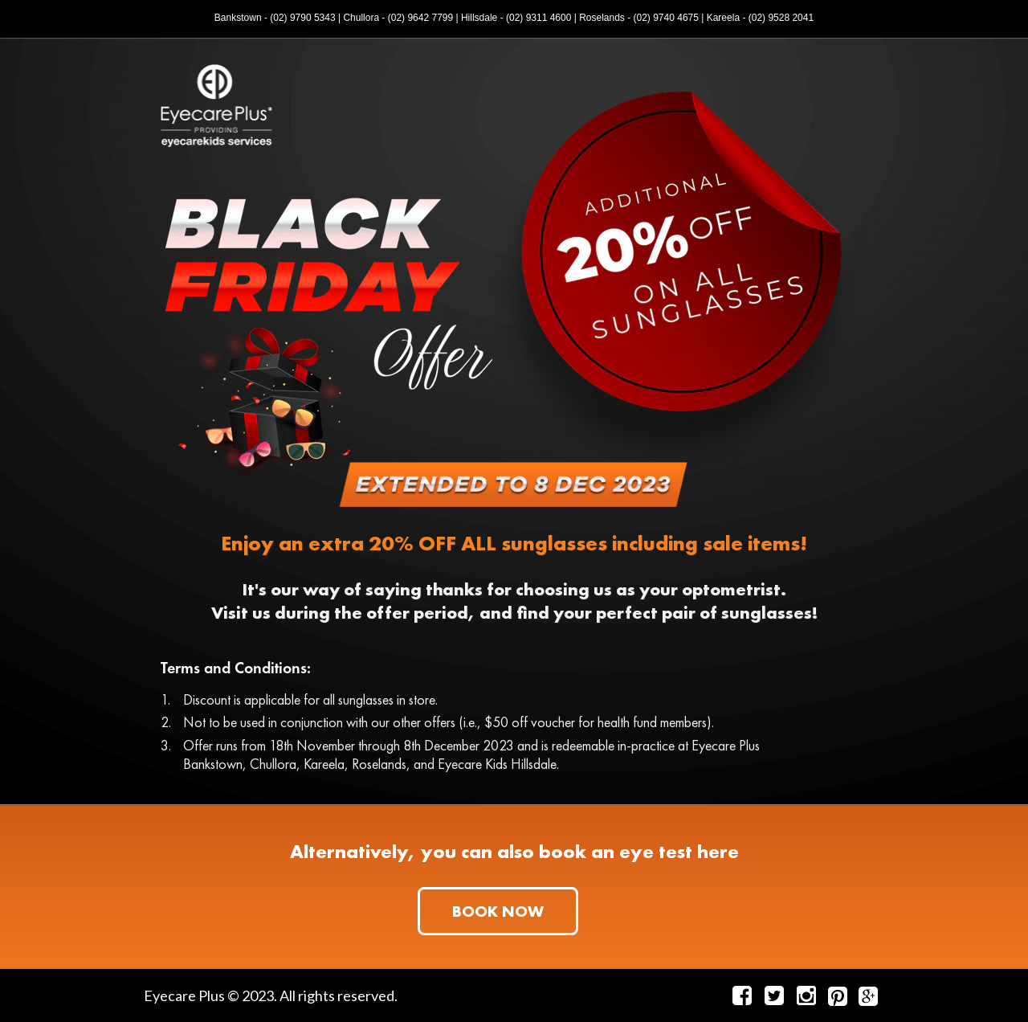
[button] (498, 911)
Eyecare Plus (184, 995)
